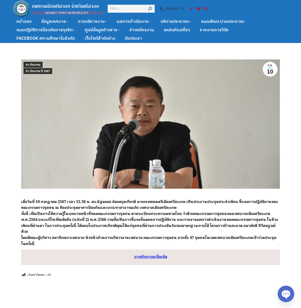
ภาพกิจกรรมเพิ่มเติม (150, 257)
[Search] (131, 9)
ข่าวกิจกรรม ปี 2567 (38, 71)
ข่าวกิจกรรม (33, 64)
